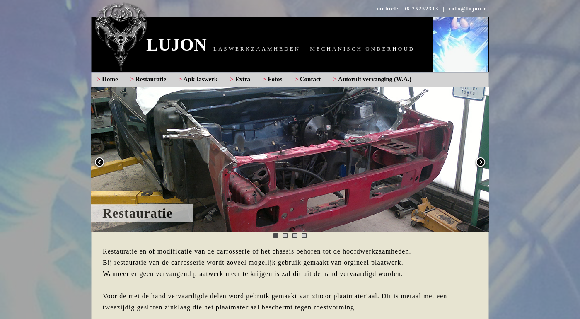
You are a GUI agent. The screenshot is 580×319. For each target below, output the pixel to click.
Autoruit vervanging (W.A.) (374, 79)
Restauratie (150, 79)
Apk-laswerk (201, 79)
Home (110, 79)
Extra (242, 79)
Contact (310, 79)
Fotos (275, 79)
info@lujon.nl (469, 9)
